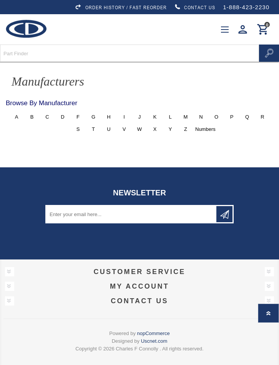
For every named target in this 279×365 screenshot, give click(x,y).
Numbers (201, 129)
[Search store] (129, 53)
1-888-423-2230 (246, 7)
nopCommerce (153, 333)
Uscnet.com (154, 341)
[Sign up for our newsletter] (131, 214)
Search (269, 53)
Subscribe (224, 214)
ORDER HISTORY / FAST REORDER (121, 7)
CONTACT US (194, 7)
